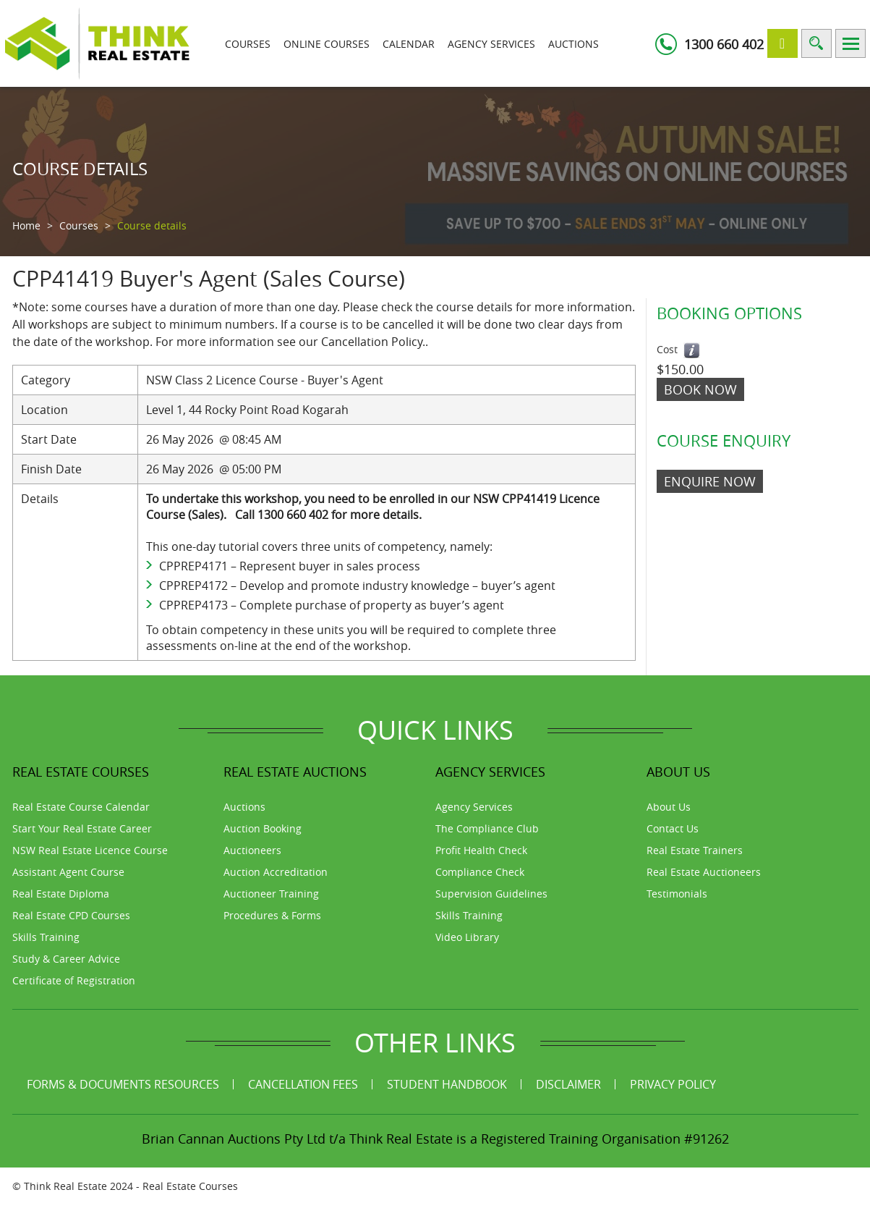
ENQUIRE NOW (710, 481)
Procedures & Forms (272, 915)
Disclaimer (568, 1084)
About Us (669, 807)
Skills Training (46, 937)
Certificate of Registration (73, 980)
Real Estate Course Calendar (81, 807)
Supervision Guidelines (491, 893)
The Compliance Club (487, 828)
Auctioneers (252, 850)
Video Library (467, 937)
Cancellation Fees (303, 1084)
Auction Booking (262, 828)
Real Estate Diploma (60, 893)
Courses (247, 44)
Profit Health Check (481, 850)
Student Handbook (447, 1084)
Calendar (409, 44)
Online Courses (326, 44)
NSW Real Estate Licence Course (90, 850)
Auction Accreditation (275, 872)
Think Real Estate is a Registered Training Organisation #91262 (539, 1138)
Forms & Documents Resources (123, 1084)
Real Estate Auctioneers (704, 872)
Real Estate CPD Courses (71, 915)
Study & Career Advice (66, 959)
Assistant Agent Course (68, 872)
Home (26, 225)
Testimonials (677, 893)
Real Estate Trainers (695, 850)
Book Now (700, 389)
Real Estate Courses (190, 1186)
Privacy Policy (673, 1084)
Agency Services (491, 44)
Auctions (573, 44)
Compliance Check (479, 872)
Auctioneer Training (271, 893)
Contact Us (673, 828)
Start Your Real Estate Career (82, 828)
